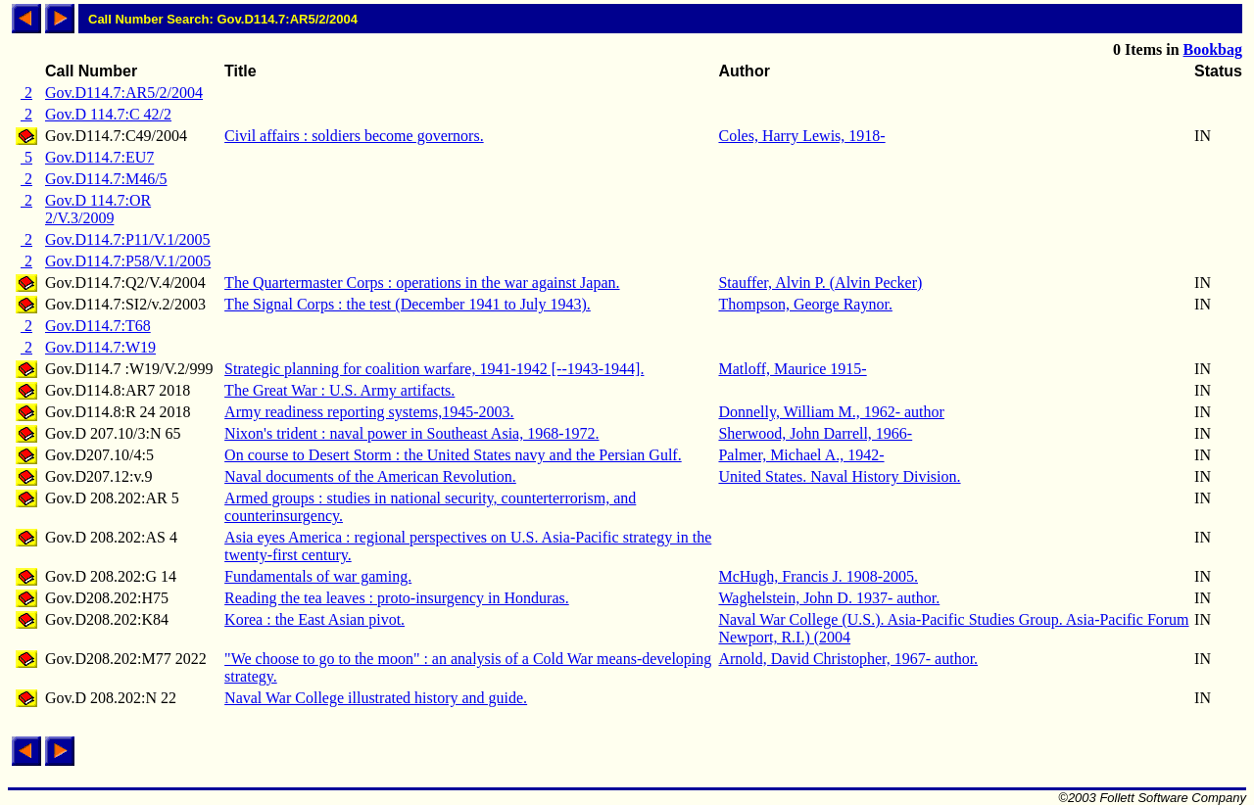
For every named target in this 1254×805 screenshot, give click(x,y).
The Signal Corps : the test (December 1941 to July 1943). (407, 304)
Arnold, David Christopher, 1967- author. (848, 658)
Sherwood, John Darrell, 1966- (815, 433)
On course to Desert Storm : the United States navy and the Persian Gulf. (453, 455)
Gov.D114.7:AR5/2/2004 (124, 92)
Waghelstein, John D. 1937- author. (829, 598)
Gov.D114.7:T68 (98, 325)
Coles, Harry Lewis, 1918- (801, 135)
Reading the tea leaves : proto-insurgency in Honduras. (396, 598)
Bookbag (1212, 49)
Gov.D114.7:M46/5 (106, 178)
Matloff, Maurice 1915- (792, 368)
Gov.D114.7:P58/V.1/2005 (128, 261)
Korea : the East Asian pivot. (314, 619)
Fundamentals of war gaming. (317, 576)
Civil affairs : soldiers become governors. (354, 135)
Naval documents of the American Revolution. (370, 476)
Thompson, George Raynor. (805, 304)
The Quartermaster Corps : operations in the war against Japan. (421, 282)
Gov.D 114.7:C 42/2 (108, 114)
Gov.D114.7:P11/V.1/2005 (128, 239)
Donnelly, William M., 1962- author (830, 411)
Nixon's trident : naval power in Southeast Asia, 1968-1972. (411, 433)
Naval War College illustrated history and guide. (375, 697)
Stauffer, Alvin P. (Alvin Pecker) (820, 282)
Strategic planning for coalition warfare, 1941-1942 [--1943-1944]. (434, 368)
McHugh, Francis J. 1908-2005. (818, 576)
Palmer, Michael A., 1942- (801, 455)
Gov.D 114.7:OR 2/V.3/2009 (98, 209)
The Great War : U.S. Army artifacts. (339, 390)
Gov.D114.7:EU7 (99, 157)
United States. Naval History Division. (839, 476)
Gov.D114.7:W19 (100, 347)
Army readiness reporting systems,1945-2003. (369, 411)
